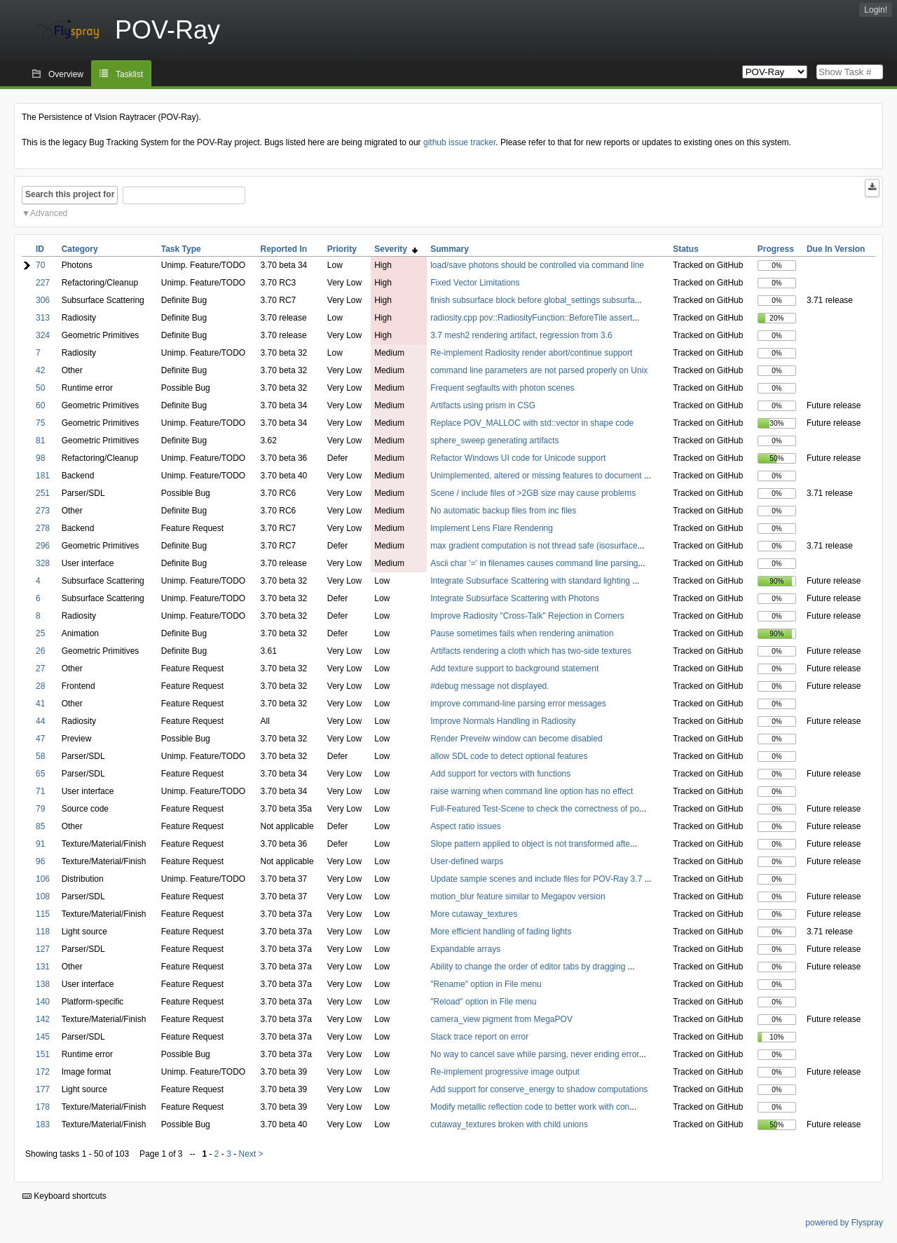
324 (43, 335)
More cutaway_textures (473, 914)
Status (686, 249)
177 (43, 1089)
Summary (449, 249)
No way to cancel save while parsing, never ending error (534, 1054)
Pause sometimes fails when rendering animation (521, 633)
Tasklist (129, 74)
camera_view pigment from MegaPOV (501, 1019)
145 (43, 1037)
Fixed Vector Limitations (474, 283)
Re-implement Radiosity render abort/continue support (531, 353)
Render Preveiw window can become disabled (516, 739)
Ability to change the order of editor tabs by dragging (529, 967)
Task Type (181, 249)
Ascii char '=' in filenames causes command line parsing (534, 563)
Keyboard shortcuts (64, 1196)
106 (43, 879)
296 (43, 546)
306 (43, 300)
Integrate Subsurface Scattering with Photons (514, 598)
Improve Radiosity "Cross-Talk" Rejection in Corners (527, 616)
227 (43, 283)
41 (40, 703)
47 (40, 739)
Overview (65, 74)
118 (43, 931)
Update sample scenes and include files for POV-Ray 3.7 (537, 879)
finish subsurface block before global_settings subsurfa (532, 300)
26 (40, 651)
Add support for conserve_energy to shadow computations (539, 1089)
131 (43, 967)
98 (40, 458)
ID (40, 249)
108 (43, 896)
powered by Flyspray (844, 1223)
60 (40, 405)
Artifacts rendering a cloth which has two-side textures (530, 651)
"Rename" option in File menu (486, 984)
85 (40, 826)
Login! (875, 10)
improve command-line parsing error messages (518, 703)
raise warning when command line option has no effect (531, 791)
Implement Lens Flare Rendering (491, 528)
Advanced (48, 213)
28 (40, 686)
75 (40, 423)
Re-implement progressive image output (505, 1072)
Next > (251, 1154)
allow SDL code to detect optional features (508, 756)
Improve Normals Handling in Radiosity (502, 721)
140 (43, 1002)
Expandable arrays (465, 949)
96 (40, 861)
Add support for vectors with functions (500, 774)
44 (40, 721)
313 (43, 318)
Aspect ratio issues (465, 826)
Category (80, 249)
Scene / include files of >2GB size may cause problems (533, 493)
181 (43, 476)
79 (40, 809)
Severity (395, 249)
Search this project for (69, 194)
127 (43, 949)
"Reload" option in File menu (483, 1002)
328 (43, 563)
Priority (342, 249)
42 (40, 370)
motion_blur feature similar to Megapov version (517, 896)
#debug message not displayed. (489, 686)
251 (43, 493)
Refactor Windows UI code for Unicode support (517, 458)
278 (43, 528)
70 (40, 265)
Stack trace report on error (479, 1037)
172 (43, 1072)
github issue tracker (459, 142)
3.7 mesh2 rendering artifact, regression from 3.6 (521, 335)
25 (40, 633)
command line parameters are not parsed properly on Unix (539, 370)
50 (40, 388)
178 (43, 1107)
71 (40, 791)
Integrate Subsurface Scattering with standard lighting (531, 581)
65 (40, 774)
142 (43, 1019)
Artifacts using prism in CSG (482, 405)
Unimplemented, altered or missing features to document (537, 476)
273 (43, 511)
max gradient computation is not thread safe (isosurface (534, 546)
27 (40, 668)
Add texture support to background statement (514, 668)
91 (40, 844)
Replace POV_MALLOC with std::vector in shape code (532, 423)
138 (43, 984)
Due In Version (836, 249)
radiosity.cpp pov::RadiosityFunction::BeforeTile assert (531, 318)
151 (43, 1054)
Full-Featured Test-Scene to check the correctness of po (534, 809)
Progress (776, 249)
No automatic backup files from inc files (503, 511)
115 (43, 914)
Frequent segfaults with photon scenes (502, 388)
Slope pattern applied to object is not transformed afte (530, 844)
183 (43, 1124)
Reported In (284, 249)
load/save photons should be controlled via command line (537, 265)
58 (40, 756)
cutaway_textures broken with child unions (509, 1124)
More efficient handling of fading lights (500, 931)
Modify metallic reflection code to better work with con (529, 1107)
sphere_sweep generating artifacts (494, 440)
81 (40, 440)
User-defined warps (466, 861)
